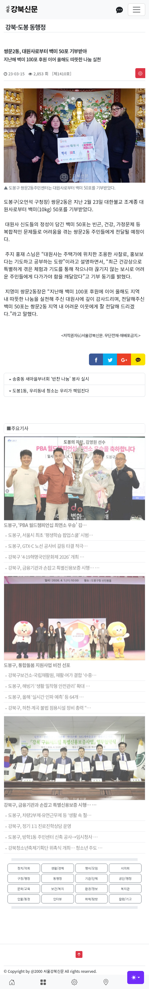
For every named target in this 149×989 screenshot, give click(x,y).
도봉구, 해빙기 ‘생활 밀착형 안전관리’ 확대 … (47, 698)
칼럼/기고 (125, 899)
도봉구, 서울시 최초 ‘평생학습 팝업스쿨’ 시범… (48, 547)
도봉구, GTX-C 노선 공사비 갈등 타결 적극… (45, 558)
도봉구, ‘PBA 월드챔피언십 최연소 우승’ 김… (45, 536)
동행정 (57, 878)
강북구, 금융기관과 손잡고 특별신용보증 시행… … (51, 580)
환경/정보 (91, 888)
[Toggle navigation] (136, 9)
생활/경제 (57, 868)
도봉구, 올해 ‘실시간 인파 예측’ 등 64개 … (44, 709)
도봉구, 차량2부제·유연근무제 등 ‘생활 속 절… (47, 827)
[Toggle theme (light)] (135, 977)
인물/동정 (23, 899)
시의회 (125, 868)
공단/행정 (125, 878)
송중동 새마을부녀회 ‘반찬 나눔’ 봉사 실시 (50, 379)
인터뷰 (57, 899)
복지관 (125, 888)
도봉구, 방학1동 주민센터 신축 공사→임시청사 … (51, 849)
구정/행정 (23, 878)
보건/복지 (57, 888)
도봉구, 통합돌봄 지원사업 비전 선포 (37, 676)
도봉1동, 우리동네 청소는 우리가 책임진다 (50, 390)
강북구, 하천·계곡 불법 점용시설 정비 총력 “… (47, 720)
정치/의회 (23, 868)
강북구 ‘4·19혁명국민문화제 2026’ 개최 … (44, 569)
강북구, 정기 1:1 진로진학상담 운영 (37, 838)
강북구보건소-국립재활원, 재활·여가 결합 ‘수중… (50, 687)
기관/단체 (91, 878)
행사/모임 (91, 868)
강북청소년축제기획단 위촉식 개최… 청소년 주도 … (53, 859)
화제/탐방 (91, 899)
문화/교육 (23, 888)
